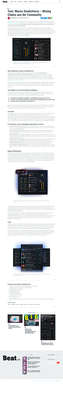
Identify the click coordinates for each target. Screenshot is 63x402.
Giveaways (36, 1)
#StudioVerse (13, 304)
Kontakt (42, 380)
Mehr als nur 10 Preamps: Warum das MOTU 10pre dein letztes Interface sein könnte (34, 362)
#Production (30, 304)
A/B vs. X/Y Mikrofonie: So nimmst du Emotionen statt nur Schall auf (34, 371)
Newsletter (35, 380)
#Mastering (26, 304)
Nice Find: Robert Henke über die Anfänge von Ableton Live (34, 367)
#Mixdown (21, 304)
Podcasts (26, 1)
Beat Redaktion (14, 17)
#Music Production (37, 304)
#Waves (9, 304)
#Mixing (17, 304)
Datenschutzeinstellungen (56, 380)
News (12, 1)
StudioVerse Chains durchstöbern (16, 80)
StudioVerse (25, 234)
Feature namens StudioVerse (13, 23)
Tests (15, 1)
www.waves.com (15, 297)
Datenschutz (46, 380)
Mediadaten (39, 380)
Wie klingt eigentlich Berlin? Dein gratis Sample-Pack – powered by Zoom (34, 358)
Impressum (50, 380)
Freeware (31, 1)
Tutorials (20, 1)
